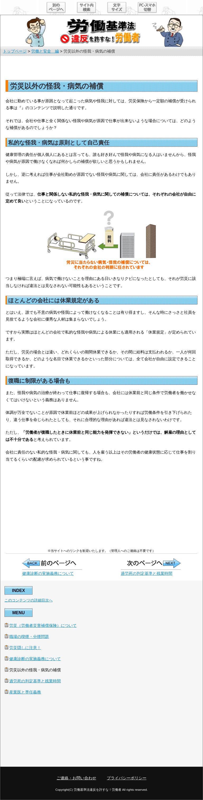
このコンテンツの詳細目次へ (28, 600)
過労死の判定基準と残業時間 (146, 573)
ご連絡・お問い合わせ (76, 778)
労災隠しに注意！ (25, 647)
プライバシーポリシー (126, 778)
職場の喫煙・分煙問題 (29, 636)
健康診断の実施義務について (48, 573)
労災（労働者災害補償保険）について (43, 625)
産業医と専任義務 (25, 692)
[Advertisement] (101, 68)
